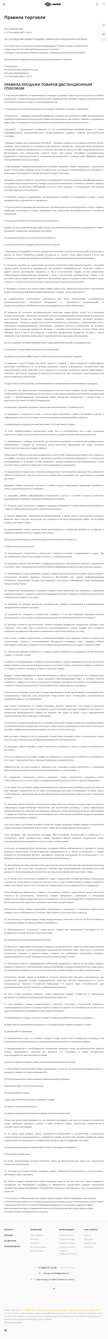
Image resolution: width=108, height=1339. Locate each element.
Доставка (88, 1239)
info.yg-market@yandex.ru (56, 1273)
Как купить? (91, 1230)
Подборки (10, 1241)
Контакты (34, 1239)
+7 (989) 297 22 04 (47, 1268)
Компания (36, 1230)
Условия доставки (67, 1239)
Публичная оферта (67, 1243)
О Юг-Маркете (36, 1235)
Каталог (9, 1230)
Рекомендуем (12, 1246)
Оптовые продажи (38, 1247)
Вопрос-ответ (90, 1243)
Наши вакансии (36, 1251)
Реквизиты (35, 1243)
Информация (66, 1230)
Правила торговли (67, 1247)
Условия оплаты (66, 1235)
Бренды (8, 1235)
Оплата (87, 1235)
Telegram (54, 1289)
